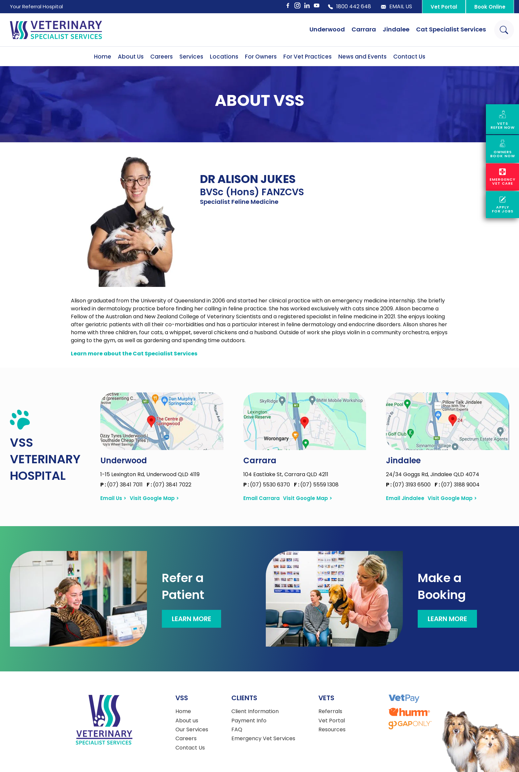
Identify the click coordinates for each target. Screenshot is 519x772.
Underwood (327, 29)
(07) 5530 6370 (267, 484)
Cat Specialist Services (451, 29)
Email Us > (113, 498)
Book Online (489, 6)
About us (186, 720)
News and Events (362, 57)
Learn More (191, 618)
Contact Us (409, 57)
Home (102, 57)
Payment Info (248, 720)
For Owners (261, 57)
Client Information (255, 711)
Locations (224, 57)
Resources (332, 729)
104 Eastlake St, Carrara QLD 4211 (285, 474)
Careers (161, 57)
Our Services (191, 729)
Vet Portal (444, 6)
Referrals (330, 711)
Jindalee (396, 29)
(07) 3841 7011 (122, 484)
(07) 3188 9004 (457, 484)
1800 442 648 (349, 6)
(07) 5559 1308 (316, 484)
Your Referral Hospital (36, 6)
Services (191, 57)
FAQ (236, 729)
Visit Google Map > (154, 498)
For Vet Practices (307, 57)
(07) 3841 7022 (169, 484)
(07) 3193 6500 (409, 484)
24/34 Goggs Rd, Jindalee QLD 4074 (432, 474)
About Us (131, 57)
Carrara (364, 29)
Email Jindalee (405, 498)
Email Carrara (261, 498)
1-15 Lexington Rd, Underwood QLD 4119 (150, 474)
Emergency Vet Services (263, 738)
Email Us (396, 6)
